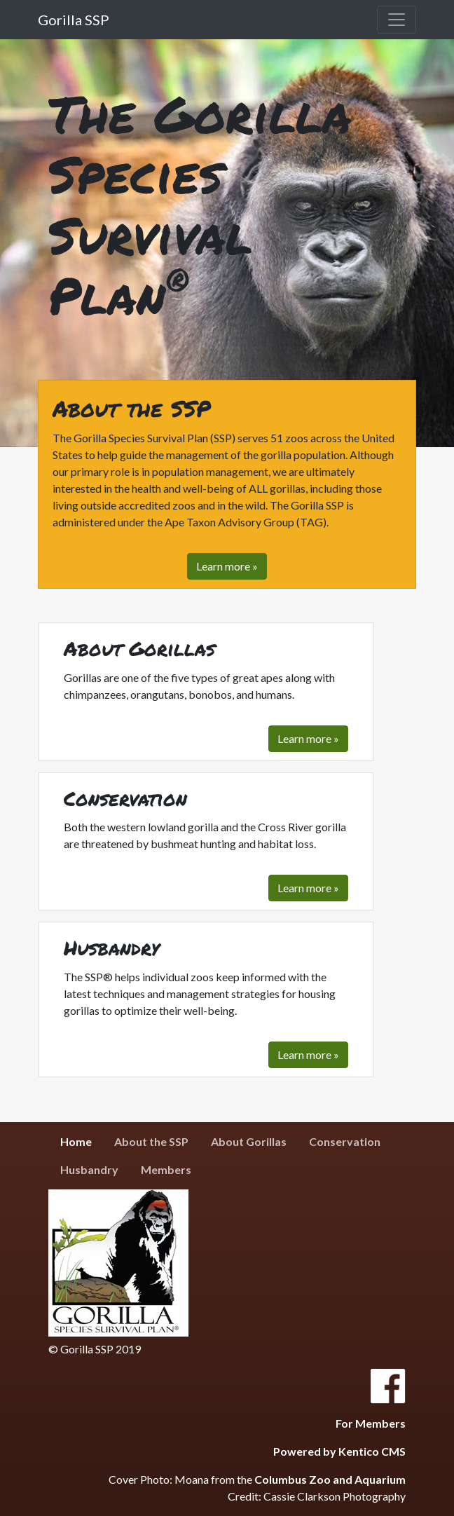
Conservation (344, 1141)
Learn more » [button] (227, 566)
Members (166, 1169)
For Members (371, 1423)
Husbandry (89, 1169)
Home (81, 1140)
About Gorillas (249, 1141)
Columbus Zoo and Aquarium (330, 1479)
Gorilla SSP (73, 19)
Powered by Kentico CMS (339, 1451)
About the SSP (151, 1141)
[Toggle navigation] (396, 20)
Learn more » (308, 738)
